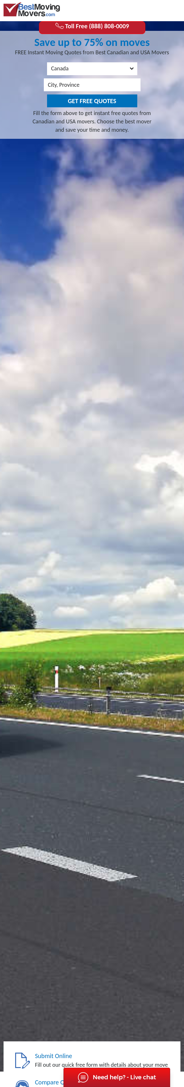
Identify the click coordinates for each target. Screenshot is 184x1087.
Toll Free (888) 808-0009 (92, 26)
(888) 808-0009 (154, 10)
